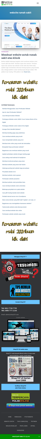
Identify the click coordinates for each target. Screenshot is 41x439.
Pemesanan (17, 417)
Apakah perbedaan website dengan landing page (16, 154)
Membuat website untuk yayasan (11, 175)
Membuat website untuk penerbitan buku (13, 182)
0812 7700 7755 (11, 308)
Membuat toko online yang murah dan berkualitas (16, 143)
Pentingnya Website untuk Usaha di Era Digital (15, 126)
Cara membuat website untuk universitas (13, 186)
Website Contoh (9, 421)
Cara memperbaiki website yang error (12, 140)
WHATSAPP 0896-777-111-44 (21, 436)
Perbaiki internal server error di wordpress (14, 196)
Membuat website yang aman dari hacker (14, 164)
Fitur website (28, 417)
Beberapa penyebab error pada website (13, 189)
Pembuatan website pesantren (10, 178)
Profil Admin (23, 426)
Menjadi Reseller (11, 426)
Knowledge (4, 51)
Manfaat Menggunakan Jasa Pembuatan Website (16, 108)
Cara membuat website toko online (12, 210)
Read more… (27, 72)
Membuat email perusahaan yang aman (13, 161)
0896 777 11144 (11, 310)
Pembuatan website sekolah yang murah (13, 214)
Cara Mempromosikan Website (11, 115)
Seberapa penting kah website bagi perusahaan (15, 168)
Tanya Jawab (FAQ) (22, 421)
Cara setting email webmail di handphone (14, 157)
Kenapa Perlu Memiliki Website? (11, 129)
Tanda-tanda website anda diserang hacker (14, 207)
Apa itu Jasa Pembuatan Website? (12, 112)
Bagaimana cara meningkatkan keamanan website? (16, 203)
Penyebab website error (9, 171)
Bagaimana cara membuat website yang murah (15, 150)
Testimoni (34, 421)
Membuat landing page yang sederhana (13, 133)
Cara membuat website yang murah (12, 136)
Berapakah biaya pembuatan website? (13, 147)
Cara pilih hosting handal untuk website (13, 193)
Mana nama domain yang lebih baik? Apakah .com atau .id (18, 200)
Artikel (33, 426)
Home (9, 417)
